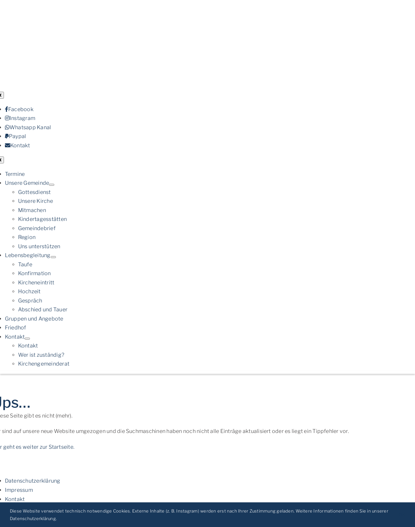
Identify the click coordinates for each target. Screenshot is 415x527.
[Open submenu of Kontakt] (27, 339)
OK (402, 514)
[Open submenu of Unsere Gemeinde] (51, 185)
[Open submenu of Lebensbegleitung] (53, 257)
